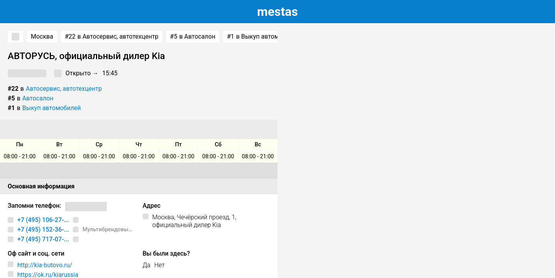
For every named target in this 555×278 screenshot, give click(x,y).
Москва (42, 36)
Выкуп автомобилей (51, 108)
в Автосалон (192, 37)
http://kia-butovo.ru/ (44, 265)
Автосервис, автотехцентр (64, 88)
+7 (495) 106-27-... (43, 220)
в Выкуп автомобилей (263, 37)
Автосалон (38, 98)
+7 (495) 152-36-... (43, 229)
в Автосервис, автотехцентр (111, 37)
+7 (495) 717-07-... (43, 239)
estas (277, 11)
